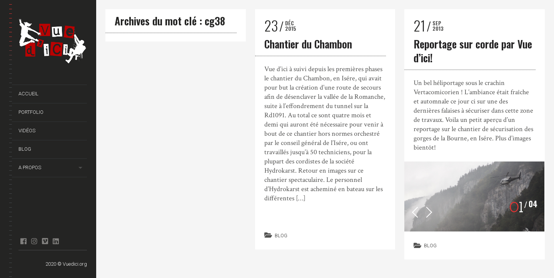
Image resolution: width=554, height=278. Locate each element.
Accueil (28, 94)
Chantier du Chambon (308, 44)
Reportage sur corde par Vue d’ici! (473, 50)
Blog (24, 149)
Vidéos (26, 130)
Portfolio (30, 112)
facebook (23, 241)
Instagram (34, 241)
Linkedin (55, 241)
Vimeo (45, 241)
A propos (29, 167)
